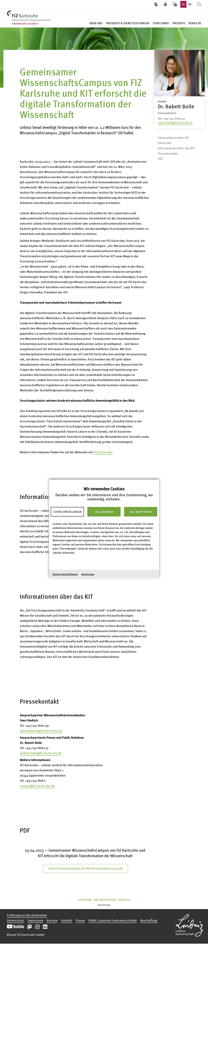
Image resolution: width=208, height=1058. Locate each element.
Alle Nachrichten (105, 899)
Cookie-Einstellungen (67, 512)
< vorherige (84, 899)
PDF (160, 158)
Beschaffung (148, 920)
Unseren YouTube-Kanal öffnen (15, 927)
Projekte (178, 23)
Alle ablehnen (104, 512)
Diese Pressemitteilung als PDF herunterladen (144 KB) (86, 868)
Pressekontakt (168, 153)
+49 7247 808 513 (174, 118)
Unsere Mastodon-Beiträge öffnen (30, 927)
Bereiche (195, 23)
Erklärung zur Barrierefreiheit (27, 915)
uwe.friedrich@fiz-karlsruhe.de (41, 730)
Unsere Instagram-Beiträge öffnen (37, 927)
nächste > (124, 899)
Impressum (87, 574)
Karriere (52, 920)
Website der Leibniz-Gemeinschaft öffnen (189, 925)
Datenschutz (15, 920)
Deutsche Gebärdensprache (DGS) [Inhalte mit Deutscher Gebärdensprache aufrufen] (156, 4)
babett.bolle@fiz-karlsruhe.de (175, 123)
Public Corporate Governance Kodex (112, 920)
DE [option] (183, 4)
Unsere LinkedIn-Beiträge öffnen (45, 927)
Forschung (161, 23)
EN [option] (189, 4)
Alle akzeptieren (141, 512)
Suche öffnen (199, 4)
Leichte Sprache (165, 4)
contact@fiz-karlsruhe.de (37, 785)
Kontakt (66, 920)
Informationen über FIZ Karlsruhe (173, 140)
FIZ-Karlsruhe (103, 452)
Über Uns (96, 23)
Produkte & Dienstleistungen (127, 23)
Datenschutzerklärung (65, 574)
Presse (80, 920)
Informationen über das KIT (176, 148)
